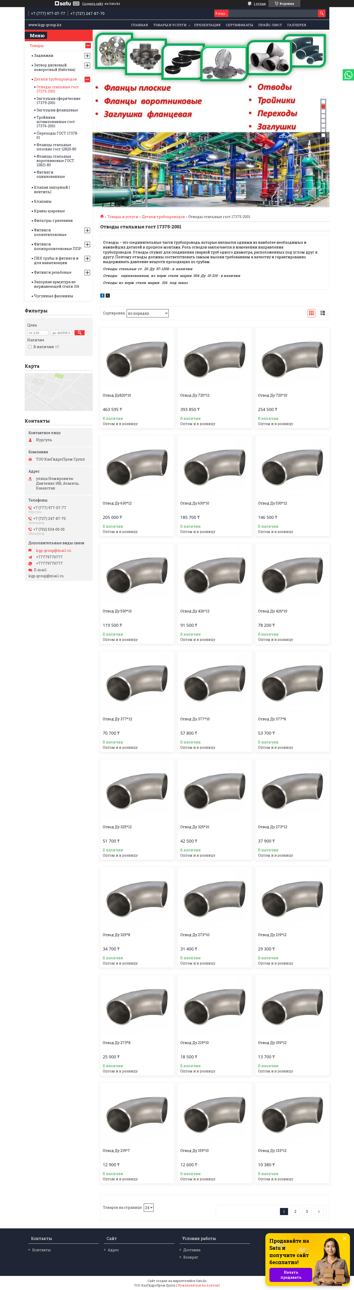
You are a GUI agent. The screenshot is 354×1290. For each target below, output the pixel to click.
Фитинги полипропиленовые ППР (57, 246)
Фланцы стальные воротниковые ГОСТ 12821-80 (55, 160)
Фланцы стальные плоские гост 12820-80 (56, 146)
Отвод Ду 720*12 (194, 395)
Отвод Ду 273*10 (194, 935)
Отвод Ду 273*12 (272, 827)
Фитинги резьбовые (53, 272)
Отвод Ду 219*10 (194, 1043)
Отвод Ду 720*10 (272, 395)
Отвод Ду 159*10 (194, 1150)
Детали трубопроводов (163, 217)
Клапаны (43, 201)
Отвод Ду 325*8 (116, 935)
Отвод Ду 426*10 (272, 611)
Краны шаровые (49, 211)
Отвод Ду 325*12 (117, 827)
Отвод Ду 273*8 (116, 1043)
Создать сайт (92, 3)
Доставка (191, 1249)
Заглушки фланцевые (57, 110)
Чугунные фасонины (53, 296)
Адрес (113, 1249)
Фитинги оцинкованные (51, 174)
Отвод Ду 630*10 (194, 503)
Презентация (207, 25)
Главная (139, 25)
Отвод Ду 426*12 (194, 611)
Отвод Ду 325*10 (194, 827)
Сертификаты (239, 25)
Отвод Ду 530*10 (117, 611)
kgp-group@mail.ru (53, 550)
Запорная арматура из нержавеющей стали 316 (56, 284)
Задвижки (43, 55)
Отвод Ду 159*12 (272, 1043)
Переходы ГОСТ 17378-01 (57, 135)
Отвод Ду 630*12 (117, 503)
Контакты (41, 1249)
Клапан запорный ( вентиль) (52, 189)
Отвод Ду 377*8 (272, 719)
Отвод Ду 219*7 (116, 1150)
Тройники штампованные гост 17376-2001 (56, 121)
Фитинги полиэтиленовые (50, 232)
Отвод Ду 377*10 (195, 719)
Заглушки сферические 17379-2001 (59, 100)
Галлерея (296, 25)
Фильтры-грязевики (53, 220)
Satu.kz (201, 1281)
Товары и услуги (170, 25)
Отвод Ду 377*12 (117, 719)
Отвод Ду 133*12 (272, 1150)
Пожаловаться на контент (199, 1285)
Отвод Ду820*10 (117, 395)
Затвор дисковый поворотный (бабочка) (54, 67)
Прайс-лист (270, 25)
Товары (37, 45)
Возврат (190, 1257)
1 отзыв (260, 4)
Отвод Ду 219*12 (272, 935)
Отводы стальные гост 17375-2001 (58, 89)
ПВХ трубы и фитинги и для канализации (56, 260)
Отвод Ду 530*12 (272, 503)
